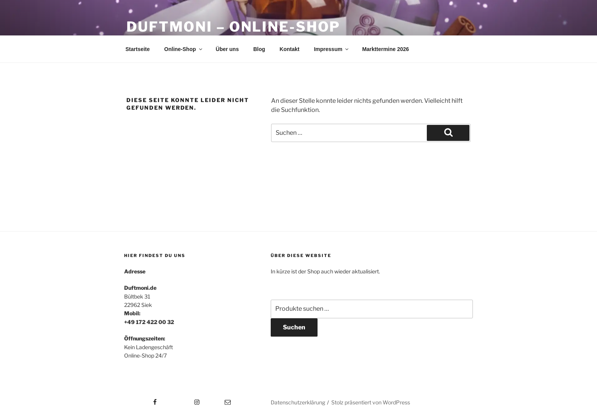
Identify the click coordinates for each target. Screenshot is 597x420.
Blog (259, 49)
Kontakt (289, 49)
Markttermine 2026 (385, 49)
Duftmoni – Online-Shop (233, 26)
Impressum (332, 49)
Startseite (138, 49)
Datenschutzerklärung (298, 402)
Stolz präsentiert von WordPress (370, 402)
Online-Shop (183, 49)
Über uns (227, 49)
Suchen (294, 327)
